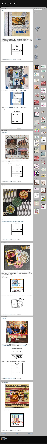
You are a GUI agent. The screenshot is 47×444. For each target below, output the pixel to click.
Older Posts (30, 433)
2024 (36, 45)
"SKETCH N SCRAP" (23, 90)
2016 (36, 54)
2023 (36, 46)
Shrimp (3, 10)
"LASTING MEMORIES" (10, 107)
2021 (36, 48)
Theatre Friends (4, 132)
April (36, 40)
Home (2, 6)
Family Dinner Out (5, 243)
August (37, 28)
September (37, 27)
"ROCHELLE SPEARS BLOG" (6, 345)
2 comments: (14, 59)
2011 (36, 59)
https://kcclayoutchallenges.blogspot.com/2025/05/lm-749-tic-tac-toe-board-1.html (13, 221)
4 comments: (14, 239)
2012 (36, 58)
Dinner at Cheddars (5, 382)
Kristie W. (3, 439)
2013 (36, 57)
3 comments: (14, 430)
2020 (36, 49)
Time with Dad (4, 318)
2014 (36, 56)
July (36, 29)
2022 (36, 47)
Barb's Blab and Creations (8, 4)
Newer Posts (3, 433)
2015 (36, 55)
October (37, 26)
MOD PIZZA (4, 185)
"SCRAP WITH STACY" (23, 345)
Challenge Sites (7, 6)
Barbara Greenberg (4, 438)
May (36, 31)
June (36, 30)
